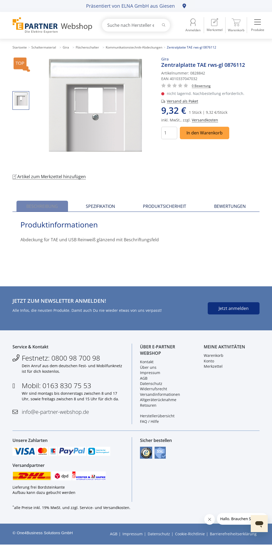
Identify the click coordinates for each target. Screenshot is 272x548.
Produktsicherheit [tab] (164, 206)
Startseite (19, 47)
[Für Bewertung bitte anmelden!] (201, 85)
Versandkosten (205, 119)
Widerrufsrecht (153, 390)
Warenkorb (213, 356)
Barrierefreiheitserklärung (233, 537)
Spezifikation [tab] (100, 206)
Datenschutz (151, 384)
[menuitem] (214, 25)
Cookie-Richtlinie (190, 537)
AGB (143, 379)
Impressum (150, 373)
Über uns (148, 368)
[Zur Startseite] (51, 25)
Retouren (148, 406)
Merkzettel (213, 367)
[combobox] (136, 25)
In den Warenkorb (204, 133)
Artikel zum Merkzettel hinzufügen (49, 176)
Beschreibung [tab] (42, 206)
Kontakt (147, 363)
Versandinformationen (160, 395)
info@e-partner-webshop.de (55, 413)
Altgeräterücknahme (158, 401)
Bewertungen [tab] (230, 206)
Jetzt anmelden (234, 308)
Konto (209, 362)
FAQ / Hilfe (149, 422)
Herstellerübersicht (157, 417)
